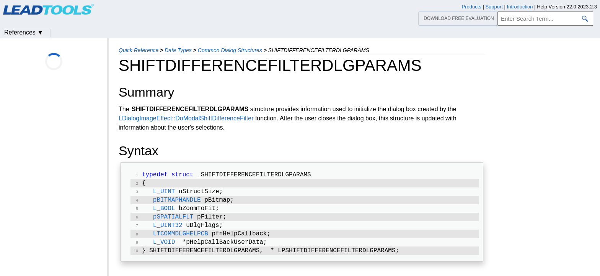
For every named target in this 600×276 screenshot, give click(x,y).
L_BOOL (164, 212)
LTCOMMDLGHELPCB (180, 240)
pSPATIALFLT (173, 221)
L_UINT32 (168, 231)
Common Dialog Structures (230, 50)
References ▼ (23, 32)
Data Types (178, 50)
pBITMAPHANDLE (177, 203)
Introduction (520, 7)
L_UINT (164, 194)
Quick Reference (138, 50)
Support (494, 7)
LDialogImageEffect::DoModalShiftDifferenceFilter (186, 118)
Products (471, 7)
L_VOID (164, 249)
